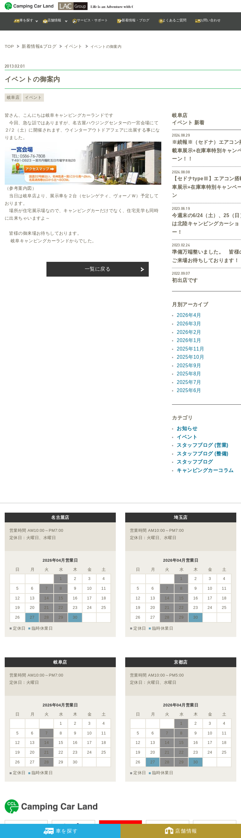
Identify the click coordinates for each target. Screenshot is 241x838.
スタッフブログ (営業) (199, 400)
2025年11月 (189, 311)
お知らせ (186, 385)
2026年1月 (188, 303)
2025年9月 (188, 326)
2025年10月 (189, 318)
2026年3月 (188, 288)
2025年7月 (188, 341)
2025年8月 (188, 333)
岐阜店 (12, 96)
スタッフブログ (192, 416)
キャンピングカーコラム (202, 423)
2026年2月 (188, 296)
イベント (30, 96)
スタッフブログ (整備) (199, 408)
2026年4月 (188, 281)
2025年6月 (188, 348)
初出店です (183, 247)
